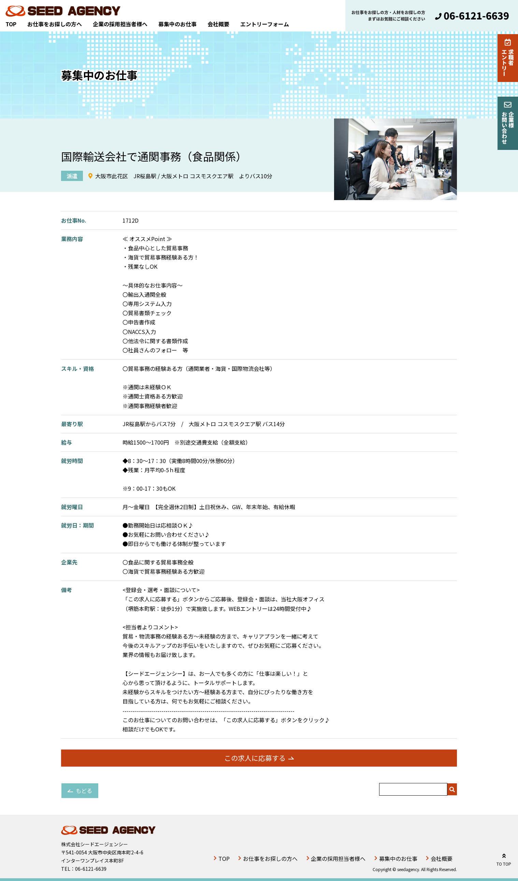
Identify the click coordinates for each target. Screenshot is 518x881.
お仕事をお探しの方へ (54, 24)
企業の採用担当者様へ (120, 24)
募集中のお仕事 (177, 24)
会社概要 (218, 24)
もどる (84, 790)
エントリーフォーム (264, 24)
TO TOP (504, 858)
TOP (10, 24)
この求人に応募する (255, 758)
